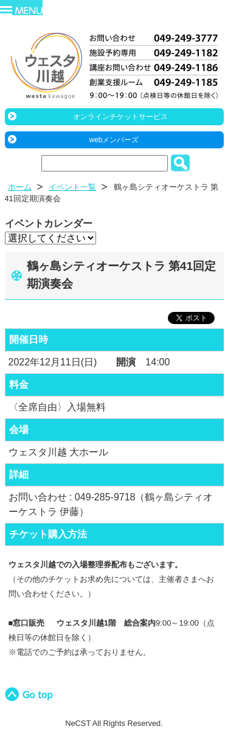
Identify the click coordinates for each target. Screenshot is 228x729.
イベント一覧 (72, 187)
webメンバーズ (114, 140)
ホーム (20, 187)
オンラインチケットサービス (120, 116)
